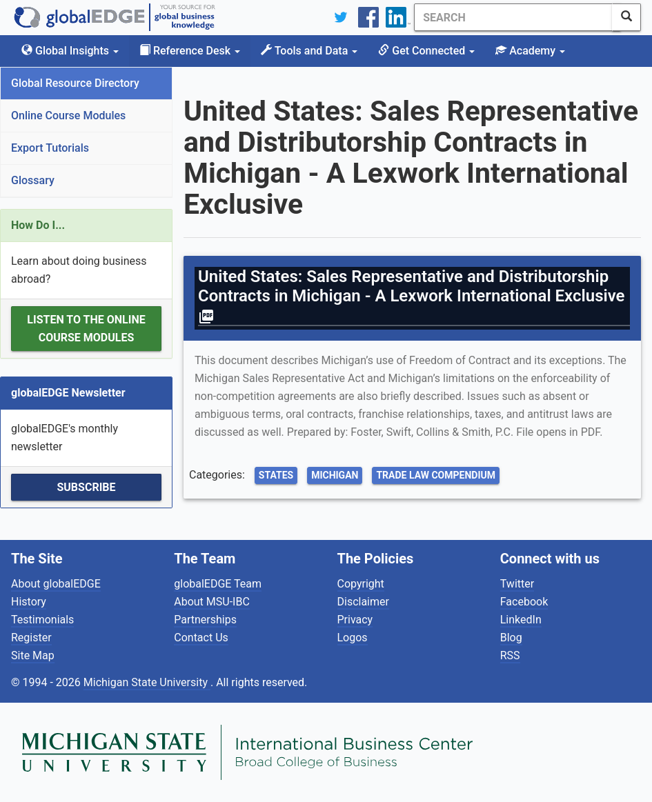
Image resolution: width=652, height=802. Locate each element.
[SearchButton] (626, 17)
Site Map (33, 655)
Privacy (355, 619)
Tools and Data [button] (309, 50)
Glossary (33, 180)
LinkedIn (521, 619)
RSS (510, 655)
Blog (511, 637)
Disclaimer (363, 601)
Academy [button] (530, 50)
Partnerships (205, 619)
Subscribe (86, 487)
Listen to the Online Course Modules (86, 328)
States (276, 475)
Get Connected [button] (426, 50)
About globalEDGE (56, 583)
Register (31, 637)
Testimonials (42, 619)
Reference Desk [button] (189, 50)
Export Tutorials (50, 147)
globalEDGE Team (217, 583)
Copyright (360, 583)
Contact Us (201, 637)
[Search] (509, 17)
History (28, 601)
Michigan (334, 475)
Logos (352, 637)
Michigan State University (146, 682)
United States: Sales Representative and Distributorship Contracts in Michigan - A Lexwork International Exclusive (413, 296)
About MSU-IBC (212, 601)
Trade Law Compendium (435, 475)
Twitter (517, 583)
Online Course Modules (68, 115)
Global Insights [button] (70, 50)
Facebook (524, 601)
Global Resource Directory (75, 83)
